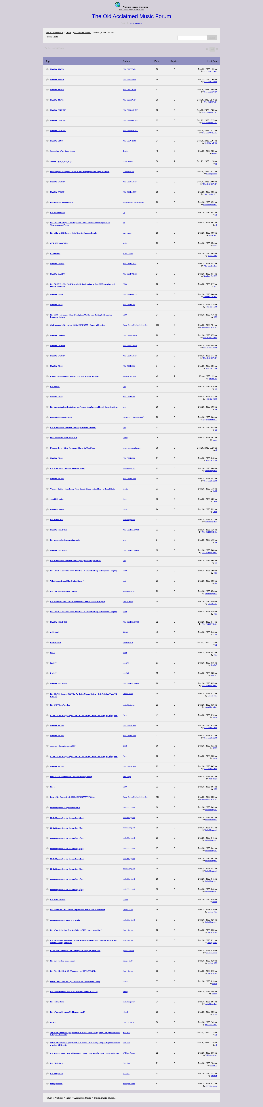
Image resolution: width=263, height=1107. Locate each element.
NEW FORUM (136, 23)
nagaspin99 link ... (210, 419)
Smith (215, 491)
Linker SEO (212, 603)
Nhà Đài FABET (210, 194)
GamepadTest (211, 174)
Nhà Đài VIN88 (211, 143)
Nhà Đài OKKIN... (209, 112)
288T (215, 748)
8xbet (215, 717)
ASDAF (214, 1075)
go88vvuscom (211, 953)
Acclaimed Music (82, 32)
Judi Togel (213, 779)
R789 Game (212, 255)
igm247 (214, 665)
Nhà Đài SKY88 (210, 481)
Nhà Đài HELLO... (209, 532)
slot (215, 583)
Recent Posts (52, 36)
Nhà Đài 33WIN (210, 71)
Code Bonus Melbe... (208, 327)
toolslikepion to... (210, 204)
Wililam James (211, 1055)
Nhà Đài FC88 (211, 307)
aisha (215, 245)
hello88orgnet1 (211, 809)
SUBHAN (213, 378)
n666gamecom (211, 1086)
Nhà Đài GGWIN (210, 184)
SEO (215, 286)
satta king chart (211, 470)
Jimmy (214, 994)
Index (68, 32)
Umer (215, 440)
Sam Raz (213, 1065)
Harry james (212, 932)
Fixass (214, 153)
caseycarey (213, 235)
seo (216, 389)
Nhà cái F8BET (211, 1024)
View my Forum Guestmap (135, 7)
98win (215, 983)
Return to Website (54, 32)
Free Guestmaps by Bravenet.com (131, 9)
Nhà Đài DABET (210, 276)
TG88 (215, 634)
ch (216, 163)
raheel (214, 901)
